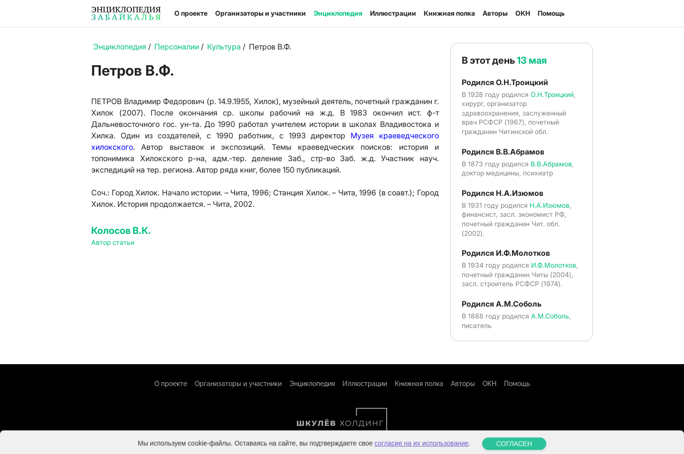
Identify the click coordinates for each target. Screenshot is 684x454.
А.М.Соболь (550, 316)
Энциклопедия (338, 13)
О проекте (191, 13)
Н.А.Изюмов (550, 205)
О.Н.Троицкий (552, 94)
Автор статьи (112, 242)
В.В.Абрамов (551, 164)
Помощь (551, 13)
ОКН (522, 13)
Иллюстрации (393, 13)
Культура (224, 46)
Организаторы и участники (260, 13)
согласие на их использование (421, 449)
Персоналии (176, 46)
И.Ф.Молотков (553, 265)
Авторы (495, 13)
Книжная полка (449, 13)
